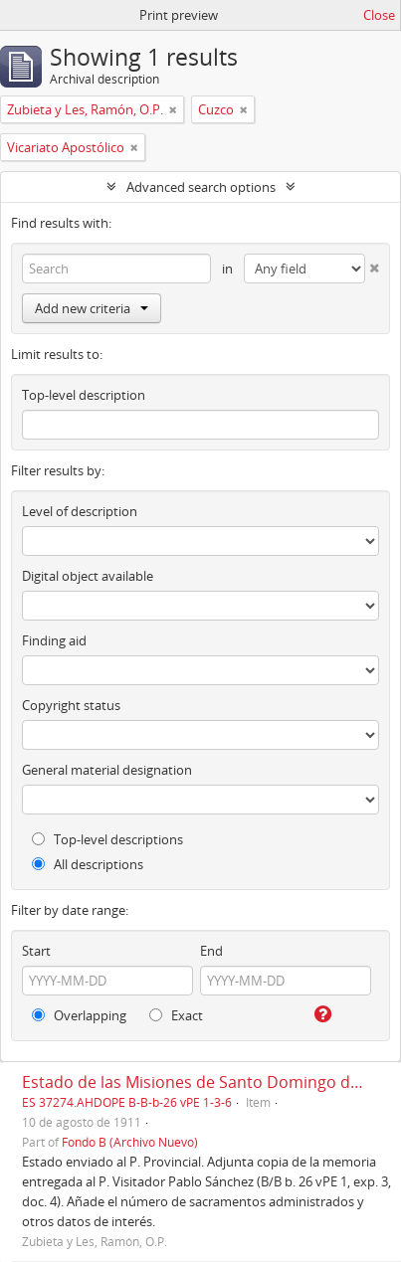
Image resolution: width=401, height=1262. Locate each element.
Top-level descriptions (107, 839)
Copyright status (71, 705)
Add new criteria (91, 308)
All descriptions (87, 864)
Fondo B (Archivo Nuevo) (130, 1142)
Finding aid (54, 640)
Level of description (79, 511)
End (211, 951)
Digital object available (87, 576)
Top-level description (83, 395)
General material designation (107, 770)
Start (36, 951)
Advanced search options (201, 187)
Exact (176, 1015)
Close (379, 15)
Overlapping (79, 1015)
